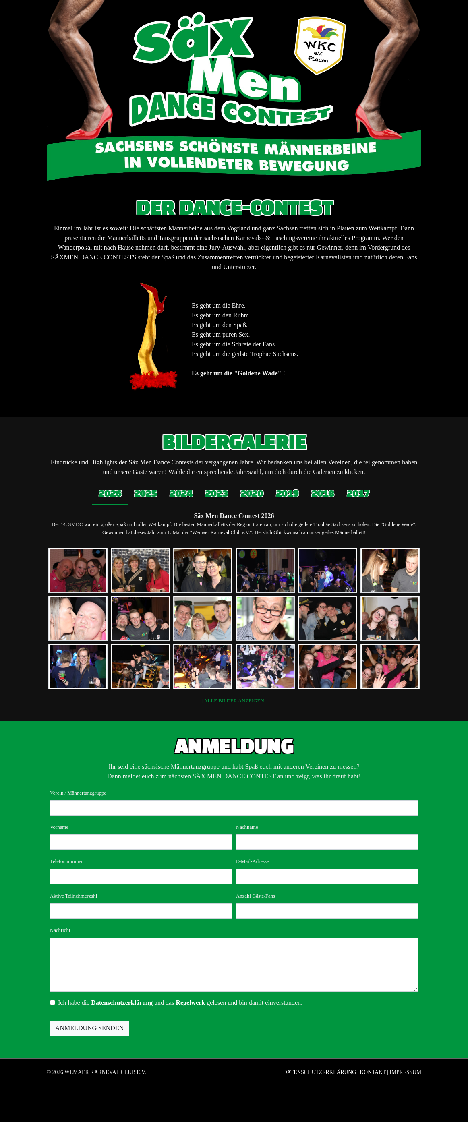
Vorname (59, 827)
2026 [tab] (110, 494)
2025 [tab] (145, 494)
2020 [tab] (251, 494)
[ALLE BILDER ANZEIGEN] (234, 701)
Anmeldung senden (89, 1028)
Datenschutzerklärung (122, 1002)
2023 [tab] (216, 494)
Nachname (247, 827)
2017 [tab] (358, 494)
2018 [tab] (322, 494)
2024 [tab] (181, 494)
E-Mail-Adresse (252, 861)
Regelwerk (190, 1002)
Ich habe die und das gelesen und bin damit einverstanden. (180, 1002)
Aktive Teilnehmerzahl (73, 896)
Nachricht (60, 930)
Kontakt (373, 1072)
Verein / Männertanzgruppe (78, 793)
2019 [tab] (287, 494)
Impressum (405, 1072)
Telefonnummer (66, 861)
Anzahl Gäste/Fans (255, 896)
